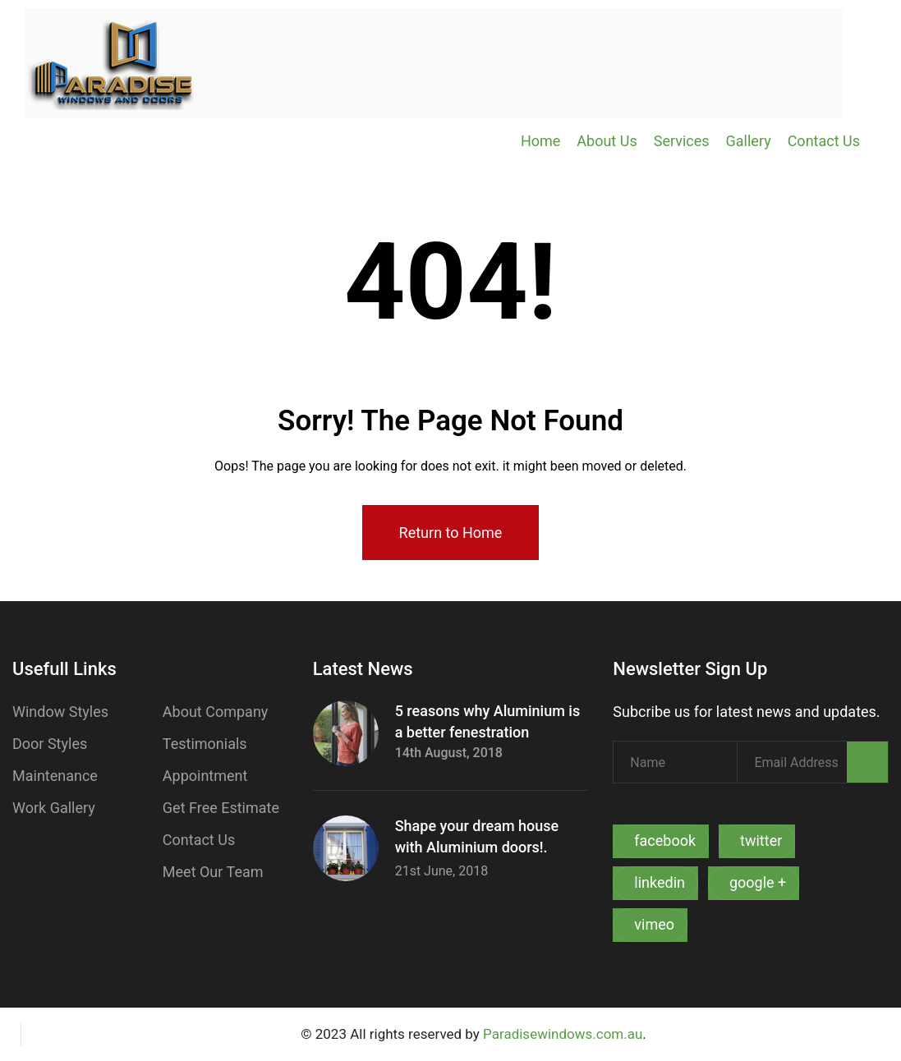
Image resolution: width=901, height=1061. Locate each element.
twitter (761, 840)
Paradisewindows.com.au (562, 1034)
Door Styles (49, 743)
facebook (665, 840)
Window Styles (60, 711)
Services (682, 140)
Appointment (205, 775)
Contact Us (824, 140)
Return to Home (451, 532)
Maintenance (55, 775)
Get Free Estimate (221, 807)
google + (757, 882)
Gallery (748, 140)
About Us (607, 140)
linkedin (659, 882)
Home (540, 140)
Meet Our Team (213, 871)
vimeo (654, 924)
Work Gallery (53, 807)
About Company (216, 711)
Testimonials (205, 743)
